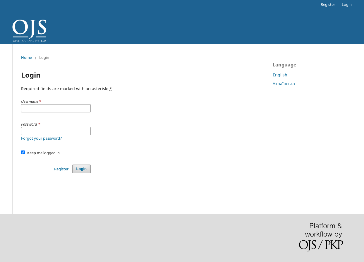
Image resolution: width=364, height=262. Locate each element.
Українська (284, 83)
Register (328, 4)
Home (26, 57)
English (280, 75)
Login (347, 4)
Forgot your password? (41, 138)
